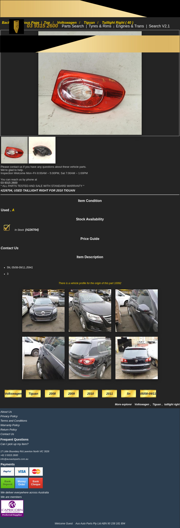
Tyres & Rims (100, 26)
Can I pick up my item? (14, 444)
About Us (6, 411)
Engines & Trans (130, 26)
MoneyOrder (22, 483)
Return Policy (8, 429)
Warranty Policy (10, 425)
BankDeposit (7, 483)
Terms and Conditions (13, 420)
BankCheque (35, 483)
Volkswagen (142, 404)
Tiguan (156, 404)
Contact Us (7, 434)
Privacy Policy (9, 416)
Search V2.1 (159, 26)
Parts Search (73, 26)
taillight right (172, 404)
